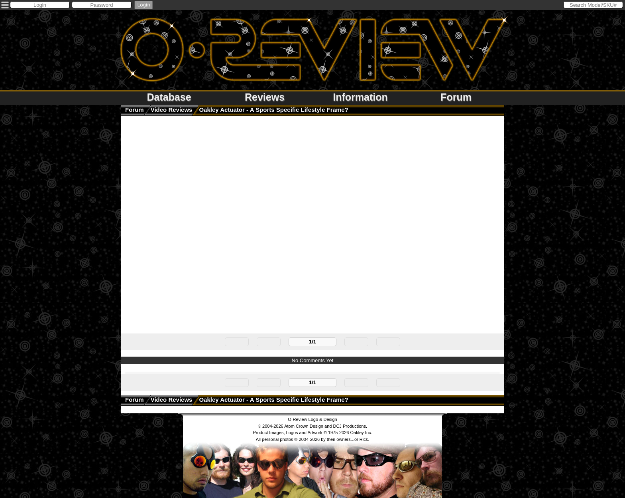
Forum (456, 97)
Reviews (265, 97)
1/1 (312, 342)
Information (360, 97)
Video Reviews (172, 109)
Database (169, 97)
